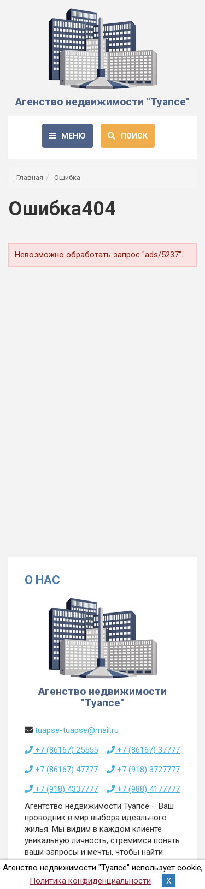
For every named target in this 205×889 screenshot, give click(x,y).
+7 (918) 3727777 (143, 769)
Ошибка (67, 177)
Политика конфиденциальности (90, 881)
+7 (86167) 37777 (143, 750)
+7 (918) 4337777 (61, 789)
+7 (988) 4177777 (143, 789)
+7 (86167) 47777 (61, 769)
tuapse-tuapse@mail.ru (77, 730)
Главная (29, 177)
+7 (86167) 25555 (61, 750)
